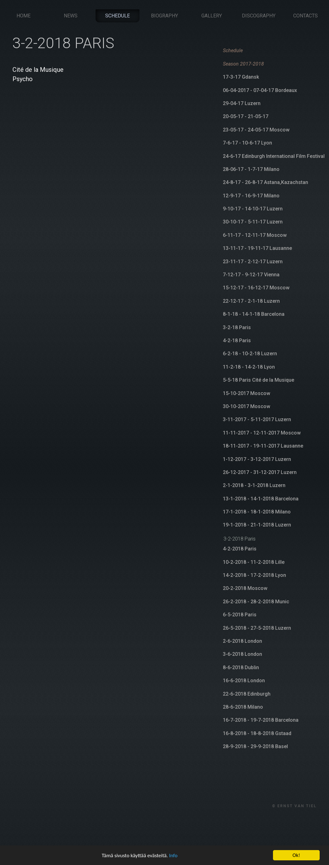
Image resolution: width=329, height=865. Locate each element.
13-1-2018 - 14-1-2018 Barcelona (260, 499)
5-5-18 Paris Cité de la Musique (258, 380)
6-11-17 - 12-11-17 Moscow (255, 235)
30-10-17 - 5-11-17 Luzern (253, 222)
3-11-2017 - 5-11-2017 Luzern (257, 419)
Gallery (211, 16)
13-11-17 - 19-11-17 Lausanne (257, 248)
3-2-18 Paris (237, 327)
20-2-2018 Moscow (245, 588)
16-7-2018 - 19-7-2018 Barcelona (260, 720)
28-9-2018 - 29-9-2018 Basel (255, 746)
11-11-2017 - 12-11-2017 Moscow (262, 433)
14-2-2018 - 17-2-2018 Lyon (254, 575)
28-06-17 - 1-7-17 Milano (251, 169)
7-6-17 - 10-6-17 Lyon (247, 143)
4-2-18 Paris (237, 340)
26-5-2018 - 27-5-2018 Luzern (257, 628)
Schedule (117, 16)
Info (173, 856)
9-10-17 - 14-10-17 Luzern (253, 209)
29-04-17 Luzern (242, 103)
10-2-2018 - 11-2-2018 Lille (253, 562)
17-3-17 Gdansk (241, 77)
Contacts (305, 16)
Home (23, 16)
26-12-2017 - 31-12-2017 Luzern (260, 472)
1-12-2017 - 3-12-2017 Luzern (257, 459)
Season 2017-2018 (243, 64)
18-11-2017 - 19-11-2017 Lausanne (263, 446)
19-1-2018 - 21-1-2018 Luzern (257, 525)
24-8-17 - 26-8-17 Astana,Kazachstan (265, 182)
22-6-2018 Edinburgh (246, 694)
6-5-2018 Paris (239, 615)
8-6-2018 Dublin (241, 667)
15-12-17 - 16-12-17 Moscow (256, 288)
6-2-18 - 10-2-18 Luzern (250, 354)
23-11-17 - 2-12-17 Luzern (253, 262)
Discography (258, 16)
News (71, 16)
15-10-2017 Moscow (246, 393)
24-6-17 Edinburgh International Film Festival (274, 156)
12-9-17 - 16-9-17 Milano (251, 196)
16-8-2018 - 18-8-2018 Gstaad (257, 733)
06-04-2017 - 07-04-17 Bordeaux (260, 90)
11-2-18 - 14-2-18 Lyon (249, 367)
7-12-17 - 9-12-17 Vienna (251, 275)
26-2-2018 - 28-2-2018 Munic (256, 602)
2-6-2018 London (242, 641)
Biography (164, 16)
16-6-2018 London (244, 680)
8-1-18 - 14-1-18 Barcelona (253, 314)
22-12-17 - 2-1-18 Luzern (251, 301)
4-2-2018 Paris (239, 549)
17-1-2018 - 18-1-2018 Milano (257, 512)
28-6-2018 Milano (243, 707)
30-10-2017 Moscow (246, 406)
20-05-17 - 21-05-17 (245, 116)
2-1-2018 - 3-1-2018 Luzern (254, 485)
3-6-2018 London (242, 654)
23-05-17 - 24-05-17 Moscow (256, 130)
